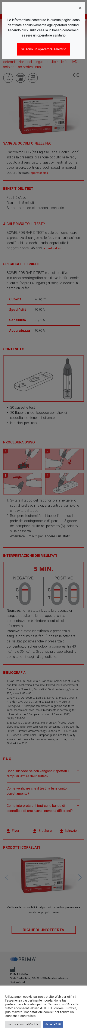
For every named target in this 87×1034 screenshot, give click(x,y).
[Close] (80, 8)
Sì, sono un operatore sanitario (43, 49)
